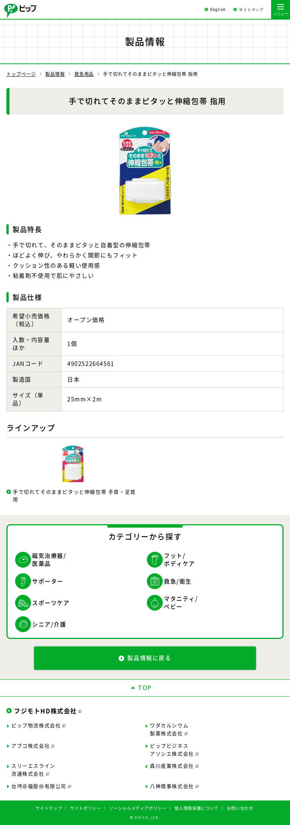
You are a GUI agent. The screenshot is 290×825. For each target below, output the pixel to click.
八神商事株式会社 (172, 786)
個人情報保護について (196, 808)
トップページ (21, 74)
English (218, 10)
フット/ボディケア (179, 560)
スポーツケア (51, 603)
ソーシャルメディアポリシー (138, 808)
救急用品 (84, 74)
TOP (145, 688)
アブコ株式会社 (30, 745)
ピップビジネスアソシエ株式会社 (172, 749)
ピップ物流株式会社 (36, 725)
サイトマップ (251, 10)
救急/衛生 (178, 581)
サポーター (47, 581)
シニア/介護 (49, 624)
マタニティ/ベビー (181, 603)
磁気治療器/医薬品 (49, 560)
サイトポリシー (85, 808)
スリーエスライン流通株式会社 (33, 769)
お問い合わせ (240, 808)
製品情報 (55, 74)
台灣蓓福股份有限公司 (38, 786)
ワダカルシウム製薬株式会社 (169, 729)
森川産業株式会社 (172, 765)
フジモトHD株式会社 (45, 710)
